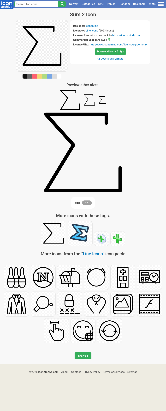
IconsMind (91, 25)
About (65, 372)
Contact (76, 372)
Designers (139, 4)
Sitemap (132, 372)
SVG (101, 4)
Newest (73, 4)
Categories (88, 4)
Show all (83, 355)
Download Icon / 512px (110, 51)
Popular (111, 4)
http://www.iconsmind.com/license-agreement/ (118, 44)
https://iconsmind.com (126, 35)
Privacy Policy (91, 372)
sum (86, 202)
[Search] (62, 4)
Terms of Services (114, 372)
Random (125, 4)
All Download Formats (110, 58)
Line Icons (92, 30)
